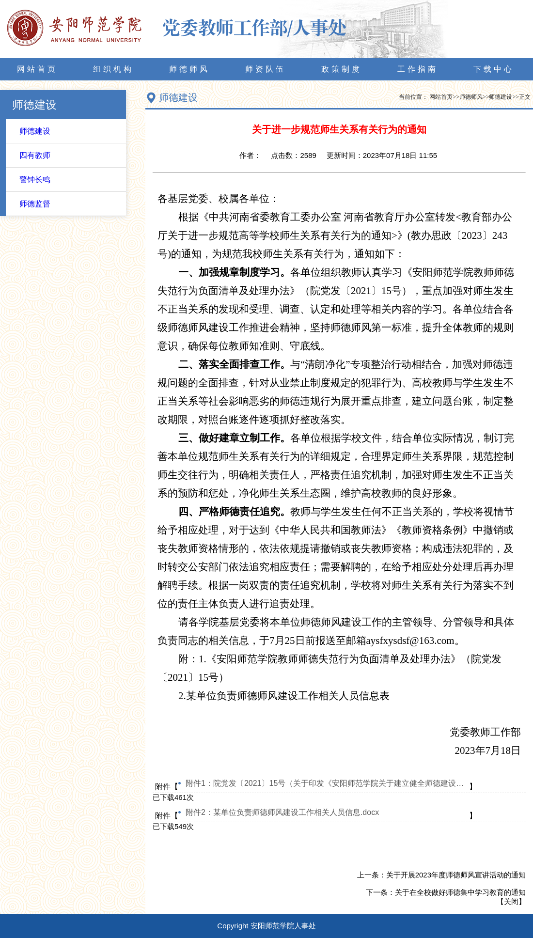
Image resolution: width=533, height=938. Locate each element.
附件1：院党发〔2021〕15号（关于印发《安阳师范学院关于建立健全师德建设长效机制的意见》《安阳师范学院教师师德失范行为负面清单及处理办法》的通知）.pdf (327, 783)
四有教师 (34, 155)
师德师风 (189, 69)
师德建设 (34, 131)
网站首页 (37, 69)
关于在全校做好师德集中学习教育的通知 (460, 892)
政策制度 (341, 69)
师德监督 (34, 204)
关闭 (511, 901)
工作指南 (417, 69)
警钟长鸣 (34, 179)
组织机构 (113, 69)
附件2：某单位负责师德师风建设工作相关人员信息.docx (282, 812)
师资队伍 (265, 69)
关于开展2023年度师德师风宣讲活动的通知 (456, 875)
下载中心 (493, 69)
